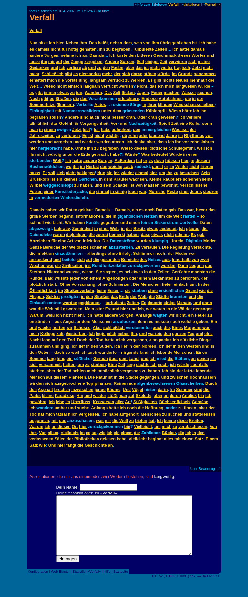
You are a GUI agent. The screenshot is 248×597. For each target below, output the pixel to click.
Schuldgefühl (182, 148)
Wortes (199, 55)
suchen (204, 92)
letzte (189, 370)
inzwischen (82, 389)
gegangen (202, 308)
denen (203, 358)
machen (171, 92)
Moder (209, 240)
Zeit (164, 61)
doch (159, 160)
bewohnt (169, 185)
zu (108, 49)
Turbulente (143, 49)
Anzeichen (39, 240)
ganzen (179, 333)
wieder (88, 141)
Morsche (157, 191)
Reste (172, 191)
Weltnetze (78, 247)
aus (166, 259)
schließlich (114, 327)
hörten (58, 327)
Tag (191, 333)
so (202, 216)
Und (127, 389)
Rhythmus (194, 135)
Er (45, 172)
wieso (88, 271)
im (180, 135)
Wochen (37, 265)
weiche (115, 166)
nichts (169, 80)
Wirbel (35, 185)
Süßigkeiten (145, 401)
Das (93, 42)
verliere (74, 67)
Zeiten (161, 49)
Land (134, 358)
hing (61, 358)
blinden (165, 104)
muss (34, 172)
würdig (54, 154)
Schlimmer (143, 253)
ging (65, 346)
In (200, 284)
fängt (71, 445)
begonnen (39, 420)
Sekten (53, 296)
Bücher (169, 432)
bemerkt (117, 234)
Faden (117, 67)
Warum (36, 315)
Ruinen (121, 383)
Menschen (150, 284)
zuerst (102, 234)
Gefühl (65, 123)
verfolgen (70, 135)
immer (50, 92)
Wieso (49, 86)
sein (107, 185)
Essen (113, 290)
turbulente (116, 302)
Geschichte (96, 445)
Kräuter (121, 179)
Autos (100, 104)
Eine (112, 364)
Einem (212, 438)
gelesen (108, 438)
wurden (143, 240)
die (61, 80)
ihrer (151, 104)
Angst (69, 321)
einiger (152, 61)
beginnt (155, 438)
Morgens (192, 327)
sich (192, 61)
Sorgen (51, 55)
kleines (70, 179)
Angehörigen (115, 278)
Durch (211, 383)
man (33, 129)
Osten (44, 352)
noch (150, 209)
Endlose (149, 98)
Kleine (155, 179)
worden (168, 265)
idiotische (158, 148)
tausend (157, 135)
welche (188, 321)
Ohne (80, 148)
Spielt (164, 123)
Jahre (171, 135)
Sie (99, 271)
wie (48, 222)
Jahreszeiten (42, 135)
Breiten (196, 420)
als (135, 209)
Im (174, 73)
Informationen (89, 216)
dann (207, 302)
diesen (64, 426)
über (113, 358)
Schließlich (53, 73)
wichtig (113, 135)
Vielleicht (143, 426)
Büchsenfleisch (174, 401)
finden (190, 407)
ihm (83, 42)
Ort (75, 426)
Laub (128, 166)
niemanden (90, 73)
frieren (206, 166)
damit (157, 166)
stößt (112, 395)
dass (162, 141)
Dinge (205, 339)
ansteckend (40, 259)
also (153, 339)
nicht (56, 49)
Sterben (49, 216)
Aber (97, 327)
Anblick (189, 395)
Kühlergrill (156, 110)
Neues (182, 80)
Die (105, 240)
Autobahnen (171, 98)
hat (139, 160)
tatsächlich (108, 370)
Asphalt (45, 389)
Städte (162, 296)
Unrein (176, 240)
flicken (128, 92)
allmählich (39, 123)
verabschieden (192, 426)
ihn (102, 49)
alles (168, 438)
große (35, 216)
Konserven (103, 401)
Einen (201, 352)
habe (211, 42)
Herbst (92, 166)
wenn (207, 123)
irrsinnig (118, 191)
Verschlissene (193, 185)
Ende (124, 296)
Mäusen (152, 185)
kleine (48, 395)
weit (75, 352)
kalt (59, 333)
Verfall (173, 4)
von (146, 42)
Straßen (63, 98)
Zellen (164, 271)
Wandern (93, 92)
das (139, 67)
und (210, 55)
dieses (184, 55)
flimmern (65, 104)
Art (70, 240)
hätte (187, 110)
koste (122, 55)
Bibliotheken (86, 438)
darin (163, 389)
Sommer (37, 358)
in (194, 98)
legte (101, 333)
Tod (71, 339)
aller (119, 401)
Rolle (194, 123)
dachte (142, 364)
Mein (89, 308)
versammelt (50, 364)
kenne (170, 420)
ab (84, 67)
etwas (63, 92)
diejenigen (76, 234)
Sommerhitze (42, 104)
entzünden (39, 321)
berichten (189, 278)
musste (161, 321)
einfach (75, 86)
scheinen (192, 179)
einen (134, 222)
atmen (118, 141)
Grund (191, 290)
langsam (98, 80)
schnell (36, 222)
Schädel (121, 185)
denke (139, 141)
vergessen (137, 339)
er (145, 160)
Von (213, 426)
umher (61, 407)
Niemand (56, 271)
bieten (141, 420)
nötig (73, 49)
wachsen (138, 179)
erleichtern (128, 98)
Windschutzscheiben (193, 104)
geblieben (181, 42)
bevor (201, 209)
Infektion (91, 240)
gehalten (88, 49)
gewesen (167, 117)
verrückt (116, 80)
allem (53, 432)
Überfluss (80, 401)
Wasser (188, 92)
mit (58, 110)
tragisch (182, 67)
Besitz (139, 228)
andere (36, 55)
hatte (185, 49)
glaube (192, 228)
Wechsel (180, 129)
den (132, 55)
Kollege (47, 333)
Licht (58, 222)
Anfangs (144, 315)
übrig (165, 42)
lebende (164, 352)
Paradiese (64, 395)
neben (116, 42)
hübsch (172, 160)
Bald (49, 278)
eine (184, 123)
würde (163, 73)
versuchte (201, 247)
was (138, 42)
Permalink (212, 4)
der (66, 61)
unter (106, 110)
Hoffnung (154, 407)
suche (83, 407)
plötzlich (37, 284)
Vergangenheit (94, 123)
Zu (137, 247)
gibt (68, 73)
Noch (34, 98)
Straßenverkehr (79, 290)
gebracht (100, 154)
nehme (67, 55)
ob (124, 135)
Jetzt (197, 67)
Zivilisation (73, 265)
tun (79, 92)
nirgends (130, 352)
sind (84, 117)
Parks (35, 395)
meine (204, 61)
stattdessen (203, 414)
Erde (85, 154)
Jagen (143, 92)
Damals (96, 55)
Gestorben (76, 333)
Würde (131, 154)
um (162, 172)
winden (36, 383)
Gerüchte (181, 271)
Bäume (113, 389)
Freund (112, 308)
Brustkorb (39, 179)
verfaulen (150, 247)
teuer (133, 191)
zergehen (93, 61)
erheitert (37, 80)
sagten (110, 271)
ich (52, 42)
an (84, 55)
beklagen (86, 172)
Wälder (185, 308)
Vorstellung (76, 80)
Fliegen (36, 296)
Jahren (207, 141)
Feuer (157, 92)
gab (172, 209)
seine (207, 179)
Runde (35, 278)
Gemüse (200, 401)
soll (51, 172)
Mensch (37, 377)
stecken (210, 191)
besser (118, 117)
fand (144, 352)
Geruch (100, 358)
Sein (205, 172)
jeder (75, 278)
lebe (60, 401)
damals (42, 49)
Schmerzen (119, 284)
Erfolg (125, 253)
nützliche (189, 339)
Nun (33, 42)
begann (66, 216)
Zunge (77, 61)
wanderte (107, 352)
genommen (205, 73)
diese (182, 420)
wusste (73, 271)
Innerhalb (181, 259)
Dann (183, 265)
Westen (193, 346)
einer (193, 154)
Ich (202, 42)
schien (79, 370)
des (143, 259)
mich (52, 80)
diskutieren (191, 4)
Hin (214, 321)
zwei (204, 259)
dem (127, 42)
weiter (167, 67)
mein (34, 333)
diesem (203, 160)
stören (150, 73)
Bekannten (162, 278)
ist (194, 42)
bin (110, 172)
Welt (33, 86)
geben (202, 321)
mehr (34, 73)
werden (138, 80)
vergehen (63, 141)
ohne (113, 253)
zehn (133, 135)
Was (145, 154)
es (31, 49)
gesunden (110, 259)
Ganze (35, 247)
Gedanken (39, 67)
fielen (167, 284)
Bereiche (51, 247)
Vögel (137, 389)
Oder (142, 117)
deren (175, 395)
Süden (105, 346)
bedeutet (159, 154)
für (64, 49)
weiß (50, 315)
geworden (72, 308)
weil (201, 148)
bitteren (144, 55)
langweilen (186, 86)
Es (150, 80)
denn (143, 321)
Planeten (77, 377)
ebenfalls (199, 364)
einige (170, 302)
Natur (101, 377)
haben (86, 185)
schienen (98, 247)
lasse (34, 61)
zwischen (179, 377)
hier (60, 42)
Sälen (60, 438)
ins (88, 265)
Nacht (35, 339)
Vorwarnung (83, 284)
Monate (184, 302)
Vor (114, 123)
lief (82, 346)
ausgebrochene (69, 383)
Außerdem (124, 160)
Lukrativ (62, 228)
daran (136, 73)
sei (127, 271)
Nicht (142, 86)
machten (199, 271)
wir (62, 209)
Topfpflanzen (98, 383)
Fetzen (36, 191)
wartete (155, 333)
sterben (98, 364)
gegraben (110, 222)
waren (59, 234)
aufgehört (121, 129)
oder (143, 135)
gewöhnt (37, 401)
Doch (82, 339)
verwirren (178, 61)
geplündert (89, 302)
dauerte (155, 302)
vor (185, 141)
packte (165, 339)
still (58, 308)
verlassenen (41, 438)
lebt (86, 129)
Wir (68, 222)
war (142, 191)
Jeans (196, 191)
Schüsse (82, 327)
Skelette (143, 395)
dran (130, 117)
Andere (112, 61)
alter (99, 308)
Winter (181, 166)
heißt (103, 42)
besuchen (189, 172)
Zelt (116, 92)
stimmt (182, 234)
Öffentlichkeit (42, 290)
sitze (43, 42)
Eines (177, 327)
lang (46, 339)
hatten (69, 364)
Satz (199, 438)
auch (94, 117)
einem (50, 129)
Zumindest (82, 228)
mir (51, 61)
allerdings (97, 253)
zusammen (40, 346)
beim (101, 290)
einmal (141, 172)
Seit (140, 61)
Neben (72, 42)
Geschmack (165, 55)
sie (127, 290)
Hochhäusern (203, 377)
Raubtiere (172, 179)
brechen (62, 389)
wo (69, 166)
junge (100, 389)
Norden (149, 346)
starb (52, 284)
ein (59, 179)
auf (59, 61)
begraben (121, 49)
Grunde (185, 73)
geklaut (85, 209)
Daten (72, 209)
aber (130, 67)
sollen (55, 117)
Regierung (180, 247)
